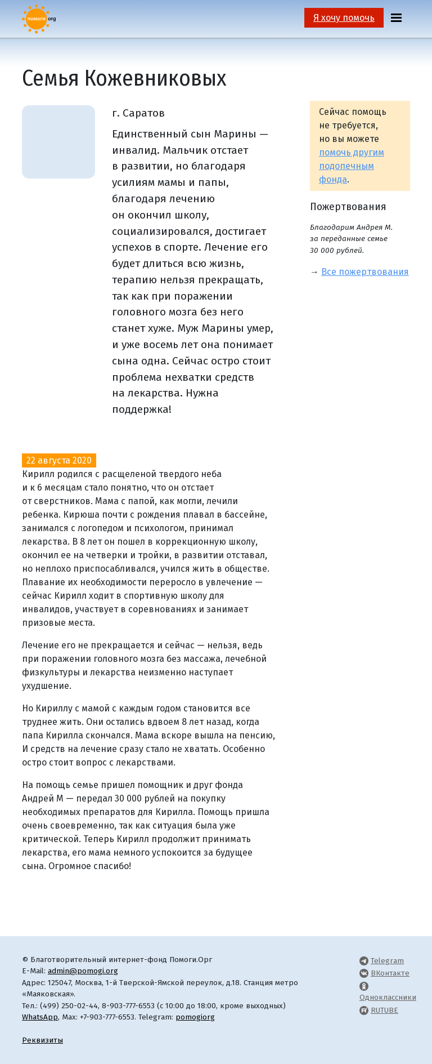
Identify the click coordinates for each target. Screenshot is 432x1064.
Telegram (387, 960)
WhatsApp (40, 1017)
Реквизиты (42, 1040)
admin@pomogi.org (83, 971)
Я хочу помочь (344, 17)
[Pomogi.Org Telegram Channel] (363, 960)
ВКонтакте (390, 973)
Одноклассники (387, 997)
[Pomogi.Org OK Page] (363, 986)
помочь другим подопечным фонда (351, 166)
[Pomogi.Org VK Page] (363, 973)
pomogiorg (195, 1017)
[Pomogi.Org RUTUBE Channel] (363, 1010)
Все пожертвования (365, 271)
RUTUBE (384, 1010)
